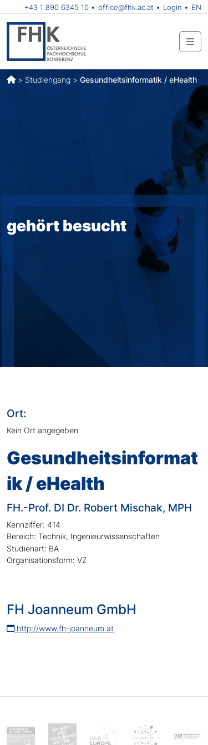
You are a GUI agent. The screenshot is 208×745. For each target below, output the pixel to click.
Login (172, 7)
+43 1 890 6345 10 (56, 7)
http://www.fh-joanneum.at (60, 628)
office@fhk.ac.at (126, 7)
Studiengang (47, 79)
